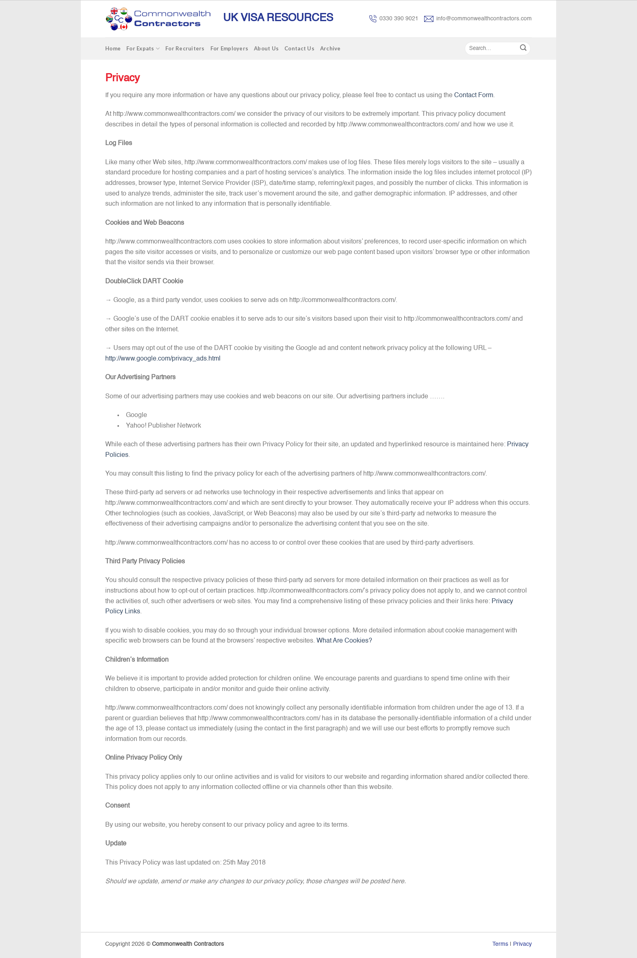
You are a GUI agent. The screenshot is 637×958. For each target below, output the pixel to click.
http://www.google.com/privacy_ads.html (163, 359)
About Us (266, 48)
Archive (330, 48)
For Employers (229, 48)
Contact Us (299, 48)
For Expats (143, 48)
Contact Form (473, 95)
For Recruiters (185, 48)
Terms (500, 944)
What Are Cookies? (344, 641)
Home (113, 48)
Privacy (522, 944)
